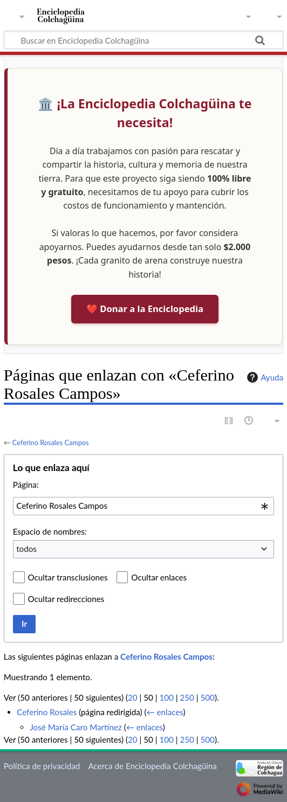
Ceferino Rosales (47, 712)
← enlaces (164, 712)
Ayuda (263, 377)
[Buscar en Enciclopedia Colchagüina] (143, 40)
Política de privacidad (42, 766)
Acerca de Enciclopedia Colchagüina (152, 766)
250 (187, 697)
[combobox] (143, 506)
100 (166, 697)
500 (208, 697)
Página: (26, 484)
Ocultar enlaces (159, 577)
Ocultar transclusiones (68, 577)
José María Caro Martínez (75, 727)
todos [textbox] (26, 549)
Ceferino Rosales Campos (50, 442)
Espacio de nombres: (50, 531)
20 (133, 697)
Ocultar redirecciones (66, 599)
